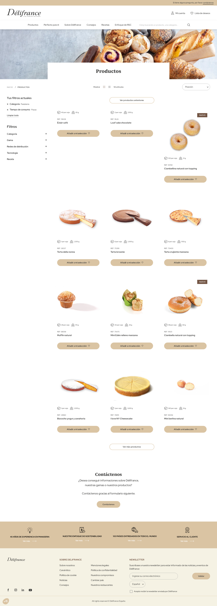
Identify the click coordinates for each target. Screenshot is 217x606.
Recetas (105, 24)
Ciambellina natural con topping (180, 168)
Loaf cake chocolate (121, 122)
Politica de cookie (68, 575)
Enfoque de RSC (123, 24)
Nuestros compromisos (102, 575)
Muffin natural (64, 335)
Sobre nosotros (67, 565)
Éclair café (62, 122)
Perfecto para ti (51, 24)
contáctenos (208, 2)
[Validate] (201, 576)
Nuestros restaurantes (102, 585)
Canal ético (65, 570)
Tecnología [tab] (12, 152)
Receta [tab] (10, 159)
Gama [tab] (10, 140)
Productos (33, 24)
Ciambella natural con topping (179, 335)
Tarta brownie (118, 251)
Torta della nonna (66, 251)
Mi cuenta (180, 13)
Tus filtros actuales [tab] (19, 98)
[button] (78, 133)
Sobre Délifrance (72, 24)
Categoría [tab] (12, 133)
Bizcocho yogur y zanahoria (71, 418)
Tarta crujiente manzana (176, 251)
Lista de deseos (202, 13)
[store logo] (24, 13)
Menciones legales (100, 565)
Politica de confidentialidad (104, 570)
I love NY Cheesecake (121, 418)
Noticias (63, 580)
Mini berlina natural (174, 418)
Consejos (91, 24)
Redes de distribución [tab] (17, 146)
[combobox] (166, 25)
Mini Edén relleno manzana (124, 335)
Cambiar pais (97, 580)
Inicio (10, 87)
